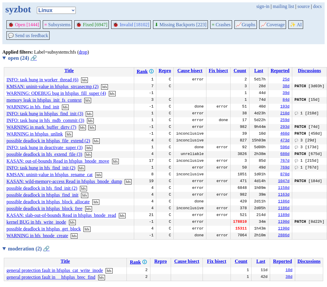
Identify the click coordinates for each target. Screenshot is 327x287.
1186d (284, 201)
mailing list (283, 6)
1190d (284, 222)
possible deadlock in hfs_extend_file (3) (44, 154)
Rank (142, 71)
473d (285, 141)
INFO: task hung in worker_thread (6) (42, 79)
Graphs (245, 24)
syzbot (18, 9)
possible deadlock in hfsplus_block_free (44, 208)
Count (240, 70)
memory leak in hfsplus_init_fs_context (44, 100)
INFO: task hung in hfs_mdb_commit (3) (45, 120)
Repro (165, 70)
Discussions (309, 70)
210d (285, 113)
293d (285, 127)
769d (285, 168)
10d (288, 270)
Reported (280, 70)
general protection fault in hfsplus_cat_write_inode (54, 270)
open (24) (22, 58)
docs (317, 6)
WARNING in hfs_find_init (32, 106)
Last (258, 70)
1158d (284, 188)
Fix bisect (218, 70)
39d (285, 93)
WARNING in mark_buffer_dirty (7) (41, 127)
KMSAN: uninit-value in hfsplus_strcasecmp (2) (52, 86)
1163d (284, 195)
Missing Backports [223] (180, 24)
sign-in (262, 6)
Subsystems (57, 24)
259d (285, 120)
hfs (84, 80)
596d (285, 147)
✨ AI (296, 24)
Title (69, 70)
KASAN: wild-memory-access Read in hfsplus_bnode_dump (64, 181)
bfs (82, 127)
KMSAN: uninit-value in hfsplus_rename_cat (49, 174)
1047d (284, 181)
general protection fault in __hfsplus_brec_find (50, 277)
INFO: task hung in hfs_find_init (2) (40, 167)
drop (83, 52)
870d (285, 174)
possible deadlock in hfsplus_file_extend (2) (48, 140)
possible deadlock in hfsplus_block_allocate (48, 201)
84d (285, 100)
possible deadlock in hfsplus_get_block (43, 228)
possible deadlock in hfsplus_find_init (42, 194)
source (304, 6)
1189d (284, 215)
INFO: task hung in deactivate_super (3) (44, 147)
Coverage (273, 24)
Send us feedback (28, 35)
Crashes (221, 24)
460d (285, 134)
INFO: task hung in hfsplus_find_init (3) (44, 113)
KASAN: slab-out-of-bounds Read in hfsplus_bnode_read (61, 215)
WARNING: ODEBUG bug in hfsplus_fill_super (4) (56, 93)
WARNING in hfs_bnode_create (37, 235)
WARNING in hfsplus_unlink (34, 133)
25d (285, 80)
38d (285, 86)
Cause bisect (190, 70)
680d (285, 154)
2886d (284, 235)
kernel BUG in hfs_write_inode (36, 222)
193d (285, 107)
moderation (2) (29, 249)
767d (285, 161)
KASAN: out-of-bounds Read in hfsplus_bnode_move (57, 161)
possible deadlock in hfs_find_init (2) (41, 188)
